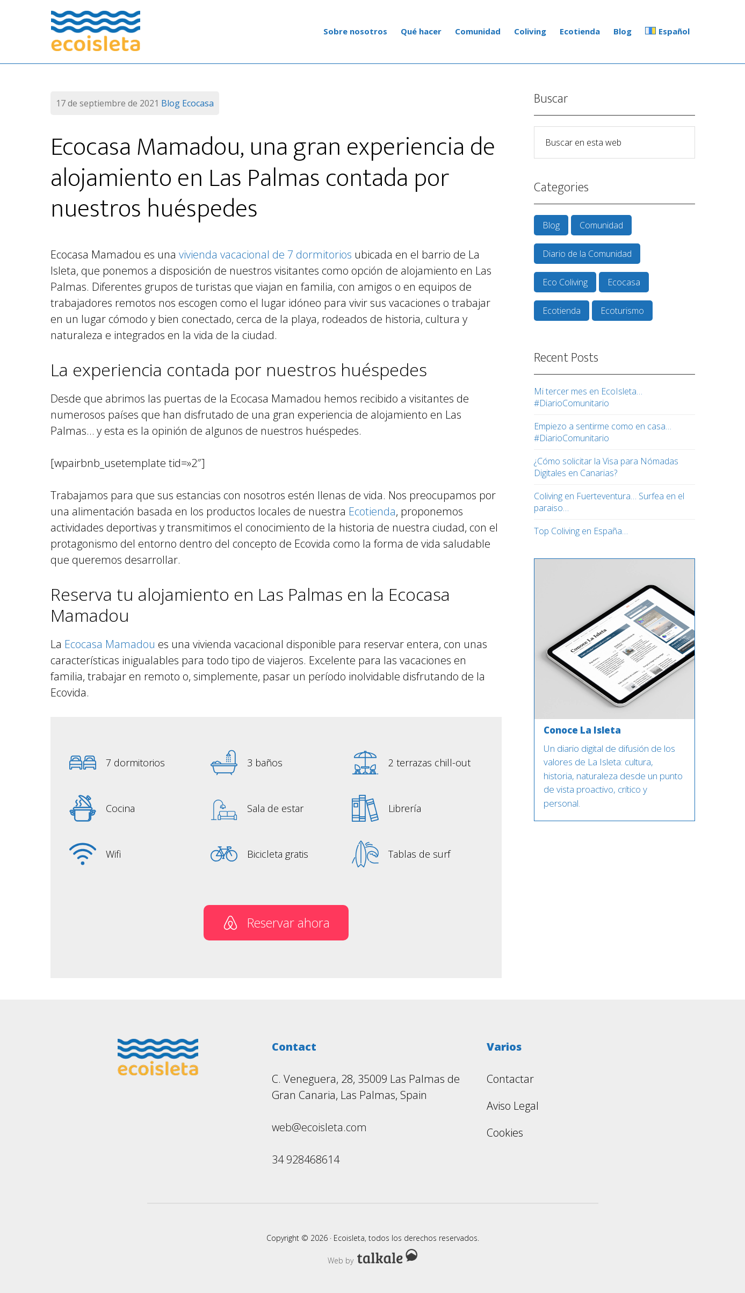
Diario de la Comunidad (587, 254)
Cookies (505, 1132)
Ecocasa (198, 103)
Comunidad (601, 225)
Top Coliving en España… (581, 531)
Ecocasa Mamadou (109, 644)
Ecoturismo (622, 311)
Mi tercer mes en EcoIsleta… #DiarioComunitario (588, 397)
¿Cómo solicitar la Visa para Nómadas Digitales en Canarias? (606, 467)
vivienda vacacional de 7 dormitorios (265, 254)
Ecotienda (372, 511)
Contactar (510, 1079)
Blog (170, 103)
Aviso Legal (513, 1105)
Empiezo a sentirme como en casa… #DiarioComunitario (602, 432)
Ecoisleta (104, 31)
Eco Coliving (565, 282)
